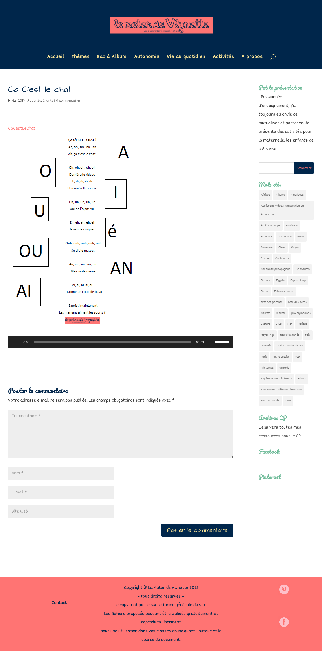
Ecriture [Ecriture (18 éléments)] (265, 280)
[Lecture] (15, 342)
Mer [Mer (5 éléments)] (289, 324)
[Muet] (210, 342)
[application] (120, 342)
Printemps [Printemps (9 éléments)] (267, 368)
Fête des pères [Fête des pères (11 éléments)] (297, 302)
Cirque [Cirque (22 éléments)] (295, 247)
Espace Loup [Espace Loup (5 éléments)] (298, 280)
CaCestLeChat (21, 128)
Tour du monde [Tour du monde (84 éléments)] (270, 400)
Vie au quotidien (186, 58)
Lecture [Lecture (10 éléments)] (265, 324)
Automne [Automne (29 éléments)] (266, 236)
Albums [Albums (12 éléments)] (280, 194)
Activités (223, 58)
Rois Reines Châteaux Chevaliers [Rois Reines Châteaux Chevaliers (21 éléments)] (281, 389)
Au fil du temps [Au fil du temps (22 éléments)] (270, 225)
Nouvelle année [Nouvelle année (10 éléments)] (289, 335)
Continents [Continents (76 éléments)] (282, 258)
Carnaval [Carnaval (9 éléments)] (267, 247)
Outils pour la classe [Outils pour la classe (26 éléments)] (290, 345)
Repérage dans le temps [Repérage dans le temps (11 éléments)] (276, 378)
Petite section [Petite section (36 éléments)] (281, 356)
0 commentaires (68, 101)
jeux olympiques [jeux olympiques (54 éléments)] (301, 313)
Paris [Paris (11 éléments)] (264, 356)
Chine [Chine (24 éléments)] (281, 247)
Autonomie (146, 58)
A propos (252, 58)
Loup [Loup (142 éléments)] (279, 324)
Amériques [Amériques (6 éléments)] (297, 194)
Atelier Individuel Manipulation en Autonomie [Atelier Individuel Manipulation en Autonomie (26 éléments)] (282, 210)
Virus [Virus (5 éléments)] (288, 400)
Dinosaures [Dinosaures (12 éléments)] (303, 269)
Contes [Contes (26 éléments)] (265, 258)
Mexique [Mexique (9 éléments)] (302, 324)
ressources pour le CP (280, 436)
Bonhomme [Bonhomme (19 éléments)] (285, 236)
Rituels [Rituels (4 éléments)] (302, 378)
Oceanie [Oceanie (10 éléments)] (266, 345)
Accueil (55, 58)
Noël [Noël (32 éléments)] (307, 335)
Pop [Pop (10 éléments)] (297, 356)
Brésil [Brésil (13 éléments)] (300, 236)
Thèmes (80, 58)
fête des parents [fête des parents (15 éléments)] (271, 302)
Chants (48, 101)
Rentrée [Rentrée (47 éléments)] (284, 368)
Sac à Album (112, 58)
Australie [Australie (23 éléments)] (292, 225)
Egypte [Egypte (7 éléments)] (280, 280)
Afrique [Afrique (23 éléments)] (265, 194)
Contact (59, 603)
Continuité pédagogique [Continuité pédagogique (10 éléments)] (275, 269)
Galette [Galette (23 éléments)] (265, 313)
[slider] (112, 342)
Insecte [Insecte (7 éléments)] (280, 313)
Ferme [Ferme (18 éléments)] (264, 291)
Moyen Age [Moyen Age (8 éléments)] (267, 335)
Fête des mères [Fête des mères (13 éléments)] (283, 291)
